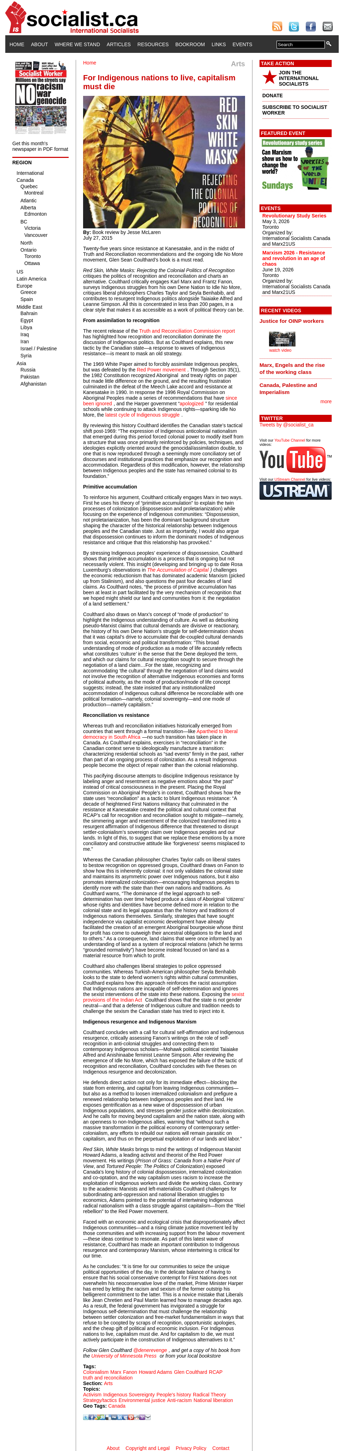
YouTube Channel (289, 440)
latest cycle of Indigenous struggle (142, 415)
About (39, 44)
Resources (153, 44)
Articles (119, 44)
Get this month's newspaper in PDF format (40, 146)
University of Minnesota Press (123, 1356)
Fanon (130, 1372)
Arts (108, 1383)
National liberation (213, 1400)
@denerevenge (150, 1350)
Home (17, 44)
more (326, 401)
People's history (173, 1394)
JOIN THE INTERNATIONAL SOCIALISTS (299, 78)
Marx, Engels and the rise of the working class (292, 368)
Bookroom (190, 44)
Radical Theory (209, 1394)
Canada (116, 1406)
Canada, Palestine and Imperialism (288, 388)
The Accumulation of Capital (178, 570)
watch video (280, 350)
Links (219, 44)
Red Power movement (161, 370)
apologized (192, 403)
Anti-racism (179, 1400)
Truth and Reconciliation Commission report (187, 331)
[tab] (295, 321)
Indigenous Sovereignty (129, 1394)
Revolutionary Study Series (294, 216)
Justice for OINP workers (291, 321)
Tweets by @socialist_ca (286, 425)
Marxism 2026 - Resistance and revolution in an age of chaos (293, 258)
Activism (92, 1394)
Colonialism (95, 1372)
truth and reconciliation (108, 1378)
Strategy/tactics (100, 1400)
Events (242, 44)
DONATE (272, 95)
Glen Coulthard (190, 1372)
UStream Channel (290, 479)
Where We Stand (77, 44)
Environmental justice (142, 1400)
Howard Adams (155, 1372)
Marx (115, 1372)
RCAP (216, 1372)
